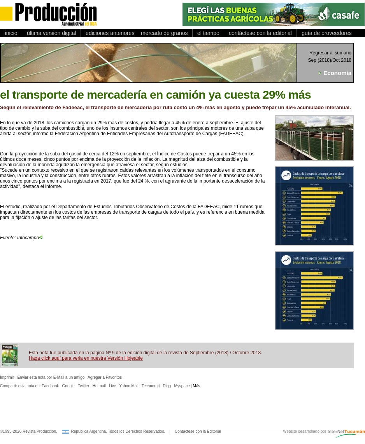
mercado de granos (164, 33)
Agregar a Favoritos (105, 377)
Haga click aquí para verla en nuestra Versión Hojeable (86, 358)
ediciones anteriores (108, 33)
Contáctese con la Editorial (198, 431)
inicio (11, 33)
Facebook (50, 386)
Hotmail (99, 386)
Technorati (151, 386)
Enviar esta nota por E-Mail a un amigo (50, 377)
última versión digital (51, 33)
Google (68, 386)
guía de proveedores (325, 33)
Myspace (182, 386)
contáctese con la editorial (260, 33)
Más (196, 386)
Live (112, 386)
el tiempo (208, 33)
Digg (167, 386)
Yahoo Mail (129, 386)
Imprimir (7, 377)
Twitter (83, 386)
